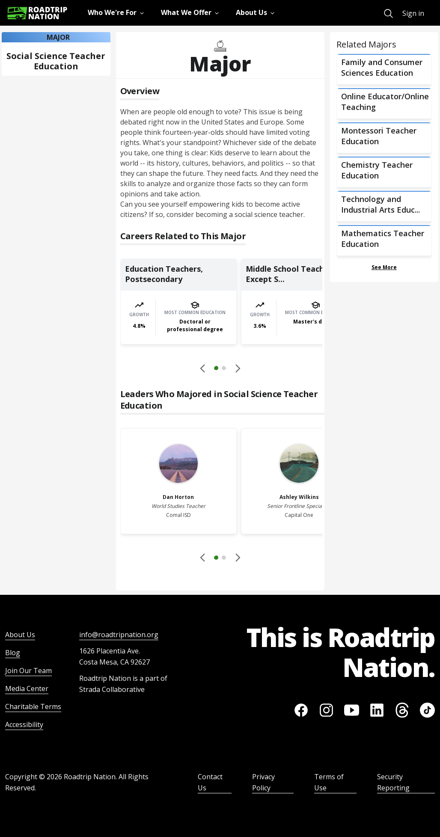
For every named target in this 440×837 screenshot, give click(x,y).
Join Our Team (28, 670)
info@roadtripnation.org (118, 634)
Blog (12, 652)
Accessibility (24, 724)
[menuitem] (388, 13)
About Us (20, 634)
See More (384, 267)
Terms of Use (329, 782)
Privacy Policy (263, 782)
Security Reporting (393, 782)
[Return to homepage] (37, 13)
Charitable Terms (33, 706)
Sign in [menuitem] (413, 13)
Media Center (26, 688)
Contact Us (210, 782)
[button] (220, 369)
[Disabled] (202, 368)
